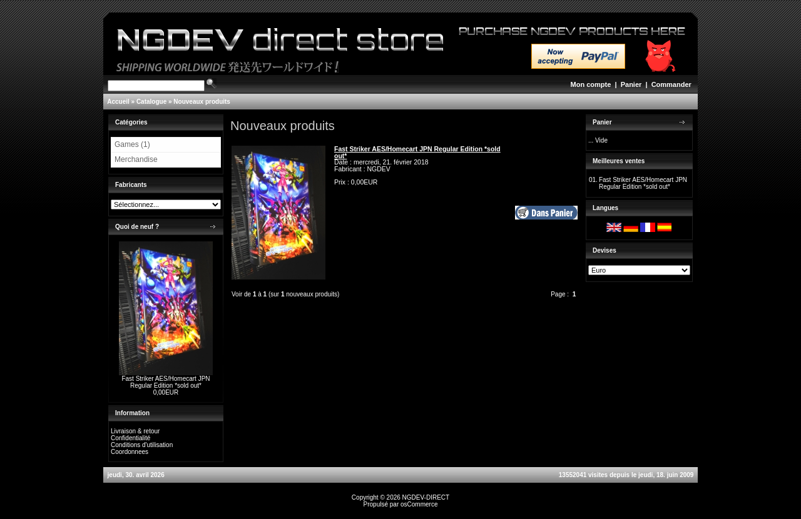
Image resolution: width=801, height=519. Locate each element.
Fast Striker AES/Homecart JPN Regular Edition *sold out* (165, 382)
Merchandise (136, 159)
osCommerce (418, 504)
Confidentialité (130, 438)
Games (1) (132, 144)
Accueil (118, 101)
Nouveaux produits (201, 101)
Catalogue (151, 101)
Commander (671, 84)
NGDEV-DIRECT (426, 497)
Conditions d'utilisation (142, 444)
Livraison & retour (135, 431)
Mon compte (591, 84)
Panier (631, 84)
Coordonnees (129, 451)
